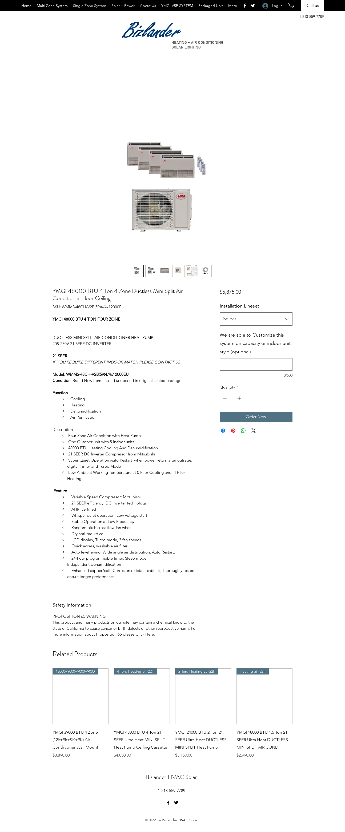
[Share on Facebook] (223, 430)
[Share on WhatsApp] (243, 430)
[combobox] (256, 319)
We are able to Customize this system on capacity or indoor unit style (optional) (255, 343)
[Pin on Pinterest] (233, 430)
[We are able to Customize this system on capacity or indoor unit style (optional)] (256, 364)
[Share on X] (253, 430)
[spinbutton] (231, 398)
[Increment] (239, 398)
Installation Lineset (239, 306)
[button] (291, 5)
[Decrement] (224, 398)
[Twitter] (176, 802)
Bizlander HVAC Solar (171, 777)
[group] (172, 713)
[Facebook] (168, 802)
